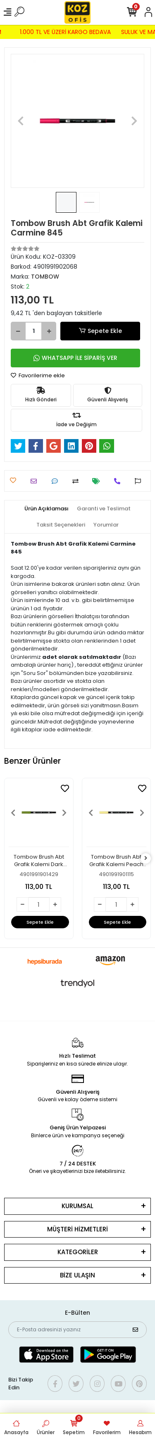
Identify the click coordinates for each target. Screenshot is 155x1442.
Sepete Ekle (100, 331)
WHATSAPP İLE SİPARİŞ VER (75, 358)
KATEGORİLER (77, 1252)
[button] (21, 121)
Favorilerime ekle (38, 375)
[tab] (46, 508)
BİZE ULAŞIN (77, 1275)
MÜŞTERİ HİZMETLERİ (77, 1229)
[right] (146, 858)
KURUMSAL (77, 1206)
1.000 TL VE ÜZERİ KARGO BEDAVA (61, 32)
